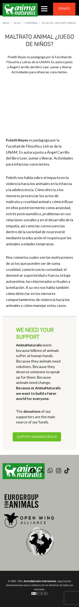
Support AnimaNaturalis (37, 437)
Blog (17, 23)
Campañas (31, 23)
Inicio (6, 23)
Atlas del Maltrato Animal (59, 23)
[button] (44, 8)
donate (64, 8)
